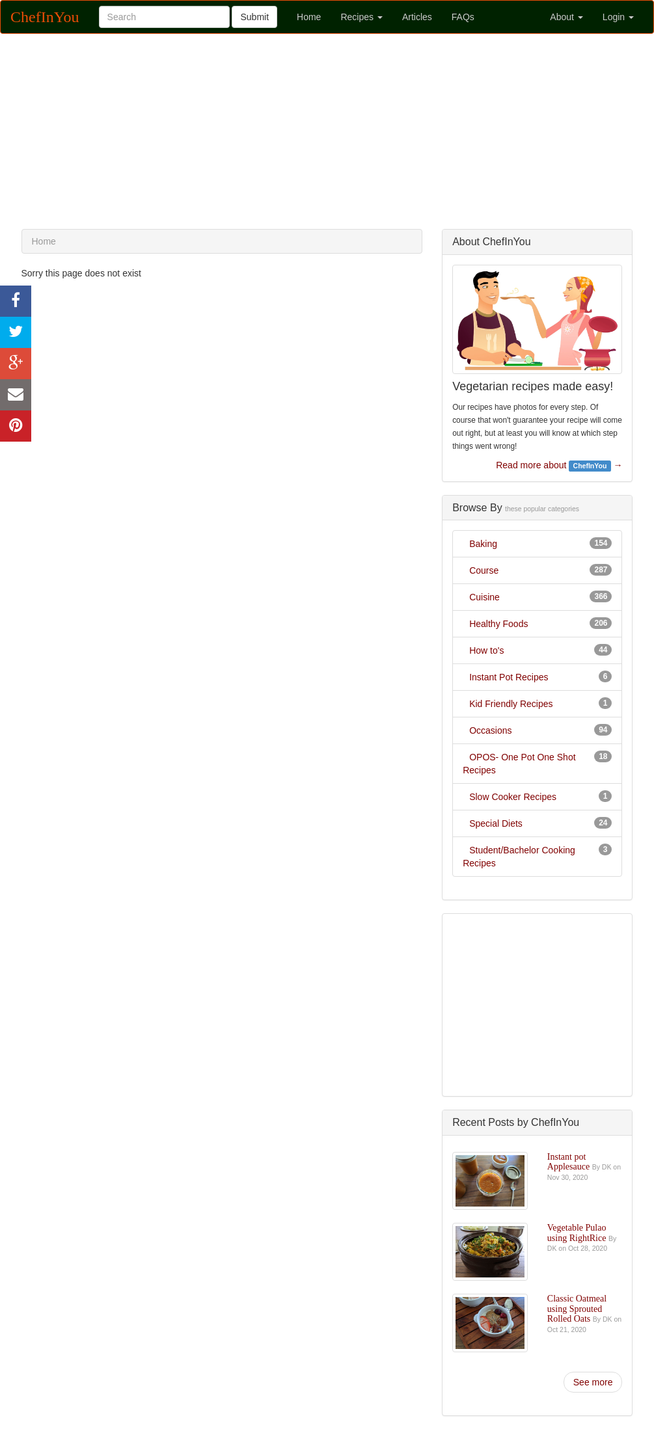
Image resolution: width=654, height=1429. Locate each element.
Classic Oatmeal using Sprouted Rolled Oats (576, 1309)
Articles (417, 17)
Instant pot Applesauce (569, 1161)
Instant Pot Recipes (508, 677)
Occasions (490, 730)
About (566, 17)
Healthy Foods (498, 624)
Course (483, 570)
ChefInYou (44, 16)
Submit (254, 17)
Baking (483, 544)
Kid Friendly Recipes (510, 704)
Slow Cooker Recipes (512, 797)
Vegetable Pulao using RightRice (577, 1232)
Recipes (361, 17)
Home (309, 17)
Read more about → (559, 466)
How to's (486, 650)
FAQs (463, 17)
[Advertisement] (327, 131)
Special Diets (496, 823)
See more (593, 1382)
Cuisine (484, 597)
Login (618, 17)
